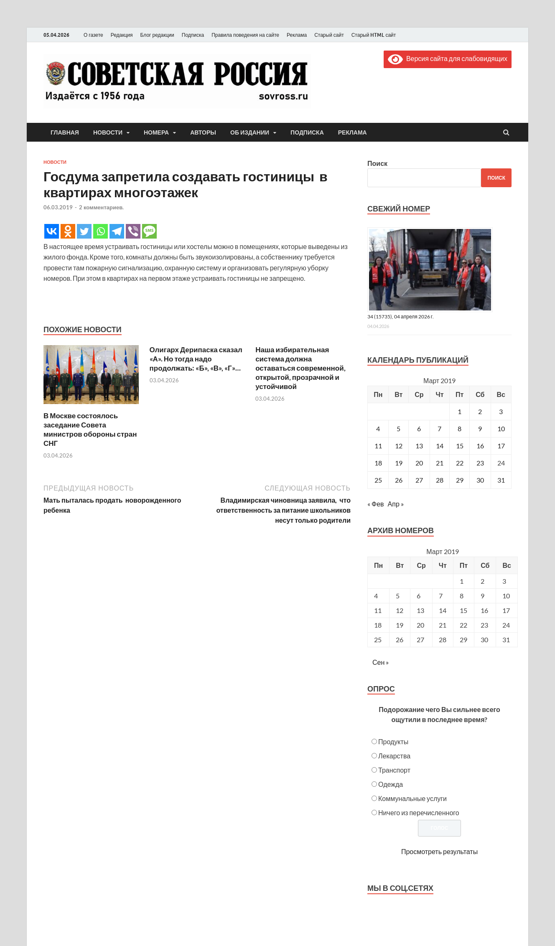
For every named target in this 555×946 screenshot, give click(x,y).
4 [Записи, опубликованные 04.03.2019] (378, 428)
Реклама (297, 35)
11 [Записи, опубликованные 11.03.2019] (378, 446)
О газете (93, 35)
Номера (156, 132)
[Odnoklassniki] (68, 231)
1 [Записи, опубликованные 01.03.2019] (459, 411)
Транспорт (394, 770)
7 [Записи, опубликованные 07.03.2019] (439, 428)
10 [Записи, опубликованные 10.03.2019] (501, 428)
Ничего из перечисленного (418, 812)
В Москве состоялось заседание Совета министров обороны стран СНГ (90, 429)
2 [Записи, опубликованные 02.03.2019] (480, 411)
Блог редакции (157, 35)
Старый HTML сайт (373, 35)
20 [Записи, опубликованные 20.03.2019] (419, 463)
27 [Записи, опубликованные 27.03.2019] (419, 480)
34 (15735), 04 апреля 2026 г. (400, 316)
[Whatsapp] (100, 231)
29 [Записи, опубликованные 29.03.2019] (459, 480)
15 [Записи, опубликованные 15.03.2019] (459, 446)
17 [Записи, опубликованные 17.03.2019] (501, 446)
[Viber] (133, 231)
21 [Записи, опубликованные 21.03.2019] (439, 463)
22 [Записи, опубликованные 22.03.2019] (459, 463)
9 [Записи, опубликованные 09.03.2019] (480, 428)
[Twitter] (84, 231)
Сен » (380, 662)
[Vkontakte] (51, 231)
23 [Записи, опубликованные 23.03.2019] (480, 463)
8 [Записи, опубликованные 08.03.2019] (459, 428)
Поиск (377, 163)
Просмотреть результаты (439, 851)
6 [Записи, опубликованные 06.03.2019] (419, 428)
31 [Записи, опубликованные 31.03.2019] (501, 480)
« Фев (375, 504)
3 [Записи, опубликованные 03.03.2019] (501, 411)
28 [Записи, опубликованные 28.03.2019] (439, 480)
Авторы (203, 132)
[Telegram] (116, 231)
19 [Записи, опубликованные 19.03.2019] (398, 463)
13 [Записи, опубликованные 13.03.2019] (419, 446)
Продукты (393, 741)
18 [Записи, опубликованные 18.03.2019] (378, 463)
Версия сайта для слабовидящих (447, 58)
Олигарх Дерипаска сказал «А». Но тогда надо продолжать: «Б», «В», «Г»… (196, 358)
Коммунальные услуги (412, 798)
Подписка (193, 35)
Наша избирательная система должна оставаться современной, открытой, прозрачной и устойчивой (300, 368)
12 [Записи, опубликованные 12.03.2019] (398, 446)
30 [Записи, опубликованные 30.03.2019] (480, 480)
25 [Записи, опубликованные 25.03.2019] (378, 480)
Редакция (122, 35)
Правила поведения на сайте (245, 35)
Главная (65, 132)
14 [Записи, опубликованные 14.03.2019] (439, 446)
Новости (107, 132)
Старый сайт (329, 35)
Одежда (390, 784)
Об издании (249, 132)
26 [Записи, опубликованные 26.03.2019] (398, 480)
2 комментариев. (101, 207)
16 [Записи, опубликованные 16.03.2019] (480, 446)
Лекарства (394, 756)
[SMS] (149, 231)
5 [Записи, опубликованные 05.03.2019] (398, 428)
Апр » (396, 504)
